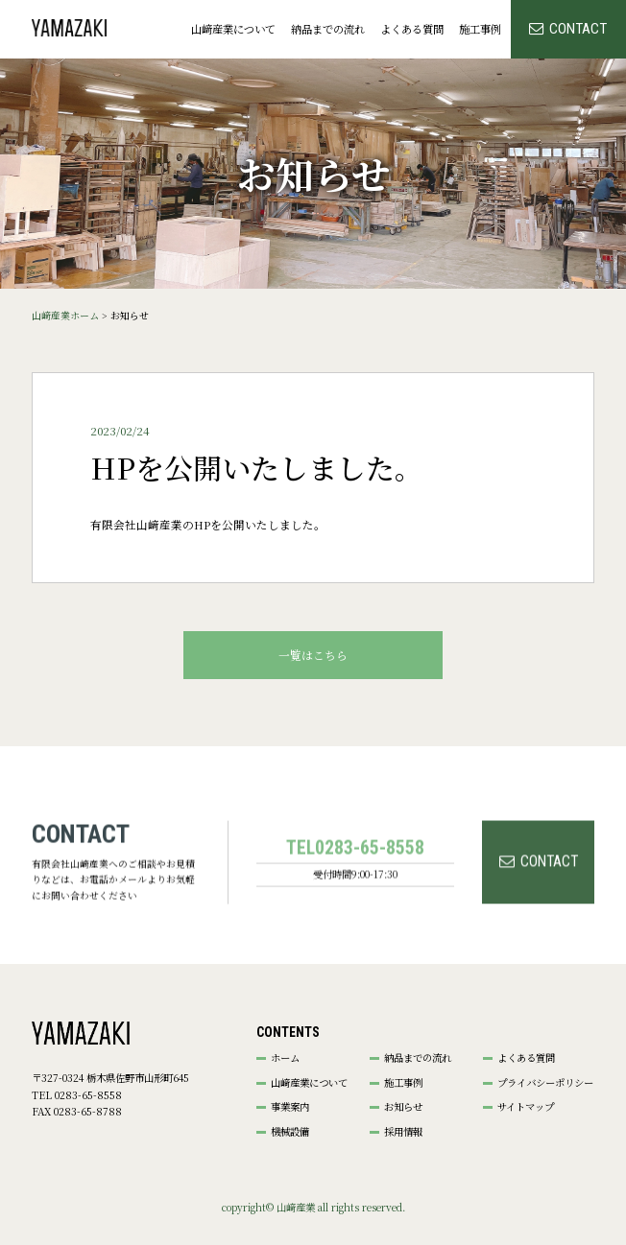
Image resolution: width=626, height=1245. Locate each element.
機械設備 (290, 1132)
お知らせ (403, 1107)
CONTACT (578, 28)
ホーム (285, 1058)
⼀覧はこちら (313, 654)
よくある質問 (412, 28)
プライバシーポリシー (545, 1083)
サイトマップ (525, 1107)
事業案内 (290, 1107)
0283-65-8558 (369, 893)
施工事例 (480, 28)
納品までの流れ (328, 28)
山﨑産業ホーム (65, 315)
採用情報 (403, 1132)
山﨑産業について (233, 28)
